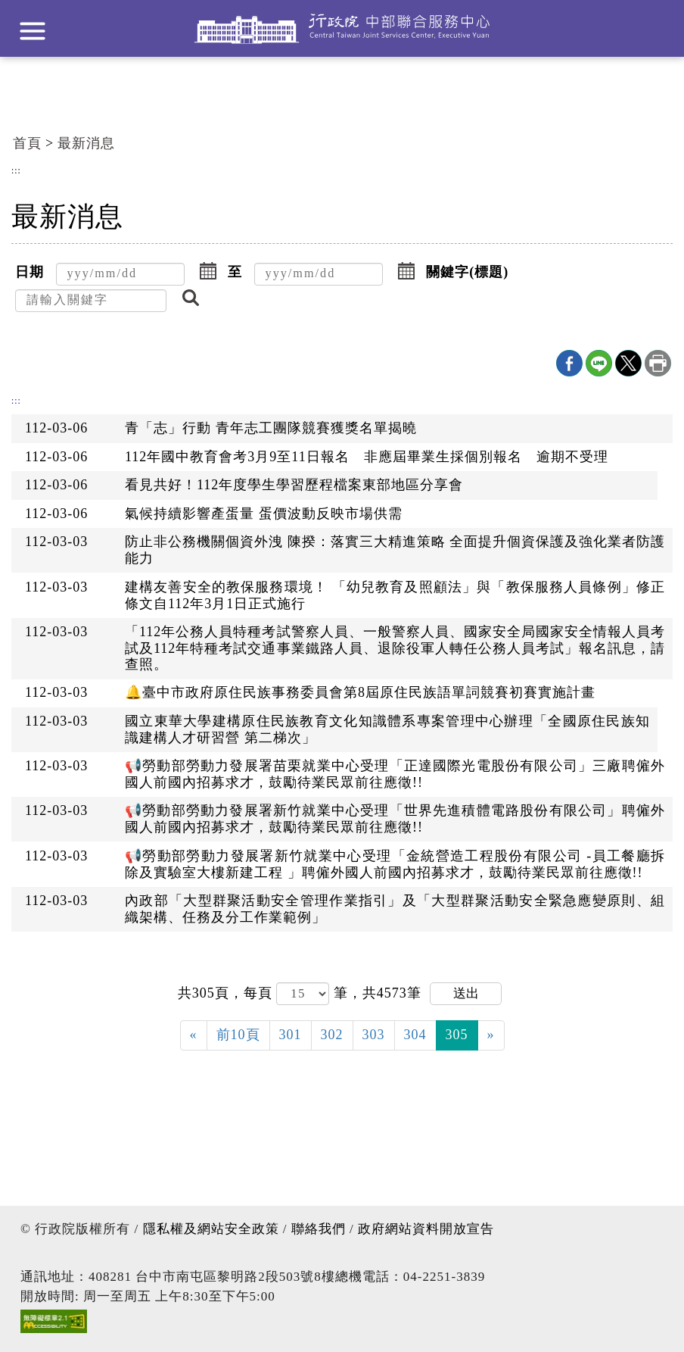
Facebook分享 (569, 363)
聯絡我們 (318, 1229)
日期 (29, 271)
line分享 (599, 363)
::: (16, 171)
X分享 (628, 363)
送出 (466, 993)
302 (332, 1034)
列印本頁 (658, 363)
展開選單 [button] (32, 31)
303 (373, 1034)
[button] (208, 272)
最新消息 (86, 143)
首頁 (27, 143)
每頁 (260, 993)
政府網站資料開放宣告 (426, 1229)
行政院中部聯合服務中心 (342, 28)
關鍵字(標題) (467, 271)
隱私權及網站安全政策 (211, 1229)
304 (415, 1034)
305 (457, 1034)
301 (290, 1034)
